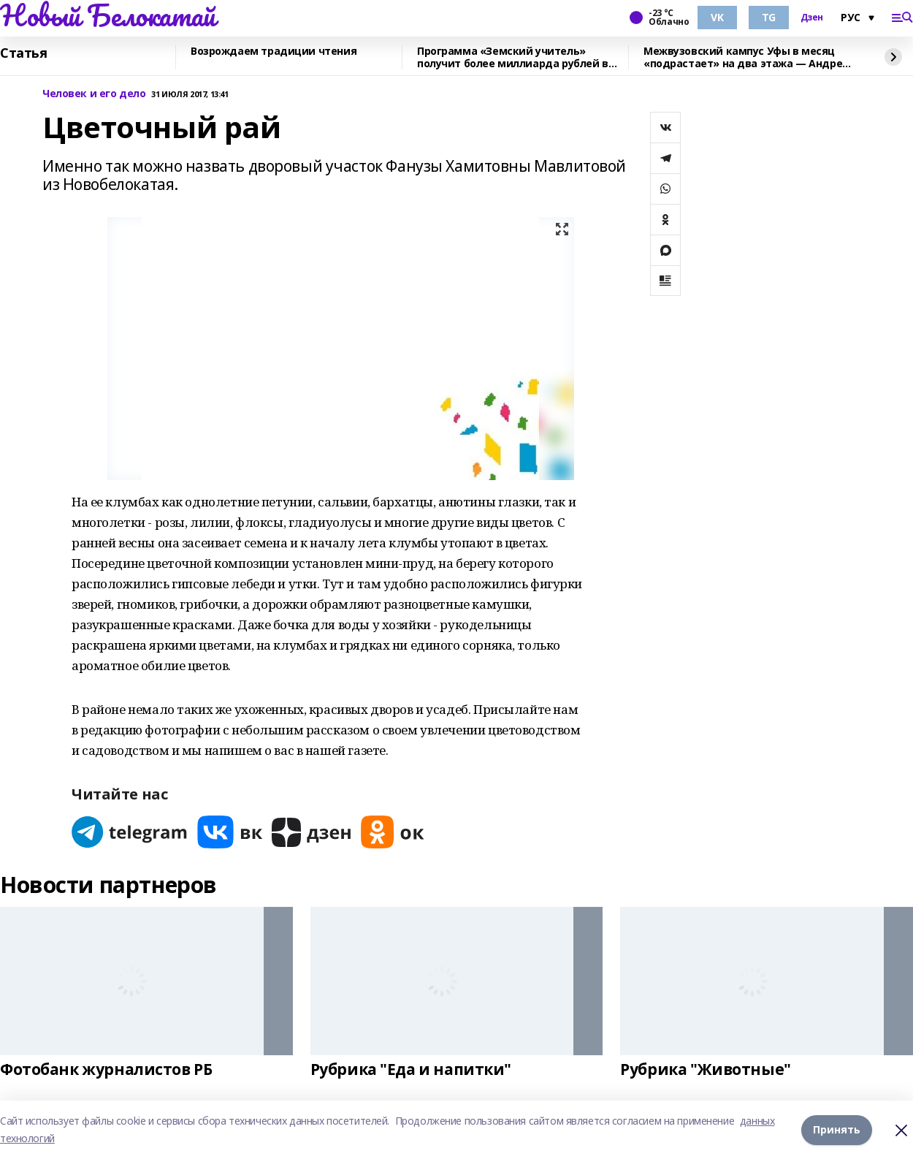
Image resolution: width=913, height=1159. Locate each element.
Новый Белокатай (107, 15)
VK (717, 17)
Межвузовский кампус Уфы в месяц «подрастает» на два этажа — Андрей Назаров (746, 57)
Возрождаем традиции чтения (273, 51)
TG (769, 17)
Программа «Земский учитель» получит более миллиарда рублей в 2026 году (512, 57)
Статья (23, 53)
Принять (836, 1129)
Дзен (812, 17)
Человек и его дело (93, 94)
